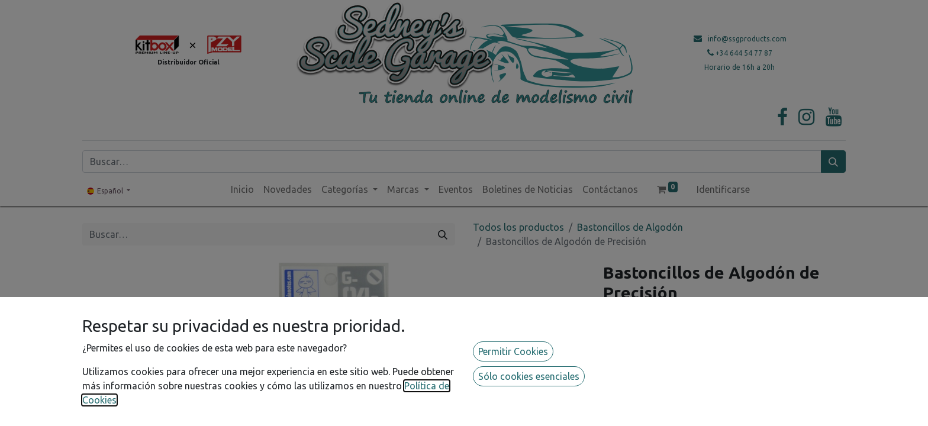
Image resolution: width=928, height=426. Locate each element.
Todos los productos (518, 227)
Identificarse (723, 189)
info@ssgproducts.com (747, 39)
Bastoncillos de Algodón (630, 227)
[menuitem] (242, 189)
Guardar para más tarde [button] (670, 413)
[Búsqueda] (833, 161)
